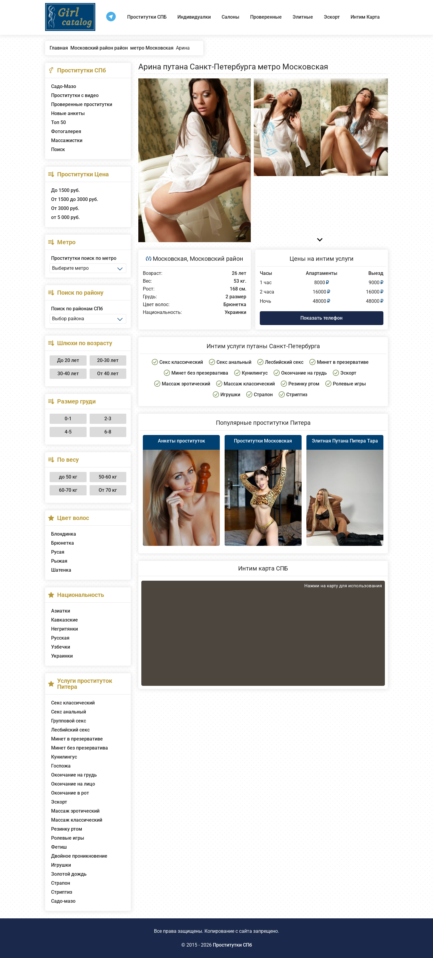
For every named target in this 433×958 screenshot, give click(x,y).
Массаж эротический (75, 811)
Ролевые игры (67, 838)
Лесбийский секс (70, 730)
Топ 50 (58, 122)
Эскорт (332, 17)
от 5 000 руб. (65, 217)
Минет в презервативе (77, 739)
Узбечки (60, 647)
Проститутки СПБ (147, 17)
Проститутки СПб (232, 945)
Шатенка (61, 570)
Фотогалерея (66, 131)
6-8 (107, 432)
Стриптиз (61, 892)
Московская (170, 258)
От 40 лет (107, 373)
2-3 (107, 418)
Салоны (230, 17)
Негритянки (64, 629)
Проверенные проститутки (81, 104)
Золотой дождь (69, 874)
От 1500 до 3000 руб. (74, 199)
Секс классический (73, 703)
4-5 (68, 432)
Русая (57, 552)
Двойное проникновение (79, 856)
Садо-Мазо (63, 86)
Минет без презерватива (79, 748)
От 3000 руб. (65, 208)
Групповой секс (68, 721)
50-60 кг (108, 477)
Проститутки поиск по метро (83, 258)
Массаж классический (76, 820)
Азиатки (60, 611)
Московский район (216, 258)
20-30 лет (107, 360)
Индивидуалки (194, 17)
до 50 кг (68, 477)
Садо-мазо (63, 901)
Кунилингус (64, 757)
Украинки (62, 656)
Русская (60, 638)
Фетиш (59, 847)
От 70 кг (108, 490)
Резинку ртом (66, 829)
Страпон (60, 883)
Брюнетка (62, 543)
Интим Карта (365, 17)
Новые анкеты (68, 113)
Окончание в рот (70, 793)
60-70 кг (68, 490)
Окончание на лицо (73, 784)
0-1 (68, 418)
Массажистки (66, 140)
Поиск (58, 149)
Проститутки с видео (75, 95)
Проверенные (266, 17)
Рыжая (59, 561)
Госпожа (61, 766)
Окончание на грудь (74, 775)
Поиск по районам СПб (77, 309)
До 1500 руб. (65, 190)
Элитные (303, 17)
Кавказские (64, 620)
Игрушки (61, 865)
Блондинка (63, 534)
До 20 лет (68, 360)
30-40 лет (68, 373)
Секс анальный (68, 712)
